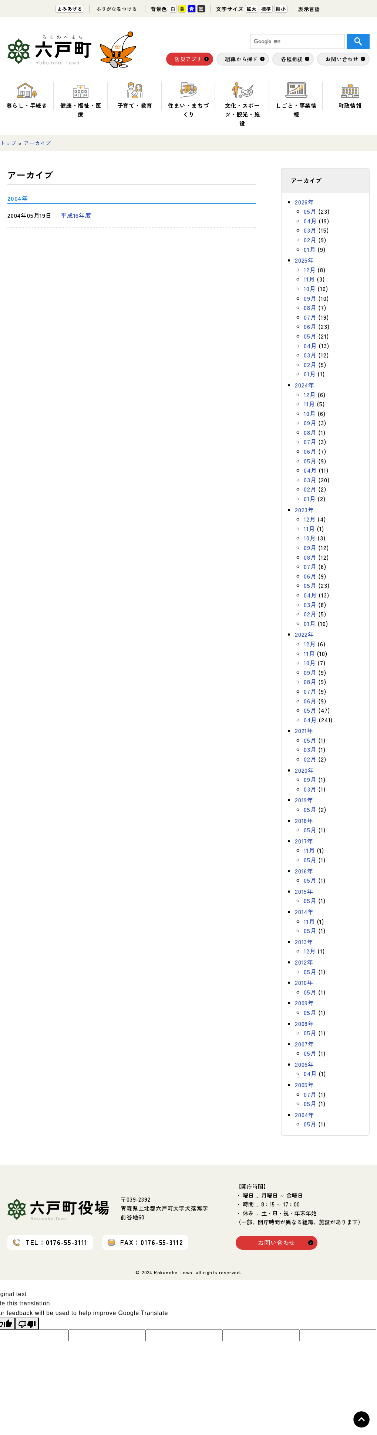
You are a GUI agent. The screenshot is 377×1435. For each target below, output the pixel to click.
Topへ (361, 1419)
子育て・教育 (134, 95)
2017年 (304, 840)
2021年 (304, 730)
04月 (310, 220)
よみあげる (70, 8)
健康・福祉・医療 (80, 100)
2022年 (304, 634)
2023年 (304, 509)
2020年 (304, 770)
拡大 (251, 8)
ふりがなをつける (116, 8)
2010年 (304, 982)
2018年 (304, 820)
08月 (310, 307)
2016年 (304, 870)
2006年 (304, 1064)
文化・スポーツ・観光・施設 (242, 104)
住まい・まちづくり (188, 100)
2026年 (304, 201)
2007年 (304, 1043)
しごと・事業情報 (296, 100)
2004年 (304, 1114)
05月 (310, 211)
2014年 (304, 911)
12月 (310, 269)
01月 (310, 249)
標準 (266, 8)
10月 (310, 288)
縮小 (281, 8)
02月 (310, 239)
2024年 (304, 384)
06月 (310, 326)
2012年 (304, 962)
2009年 (304, 1002)
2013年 (304, 941)
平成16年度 (76, 215)
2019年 (304, 799)
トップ (8, 143)
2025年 (304, 260)
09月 (310, 298)
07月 (310, 317)
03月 (310, 230)
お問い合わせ (276, 1242)
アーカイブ (37, 143)
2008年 (304, 1023)
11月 (309, 278)
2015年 (304, 891)
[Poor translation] (27, 1323)
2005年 (304, 1084)
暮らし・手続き (26, 95)
